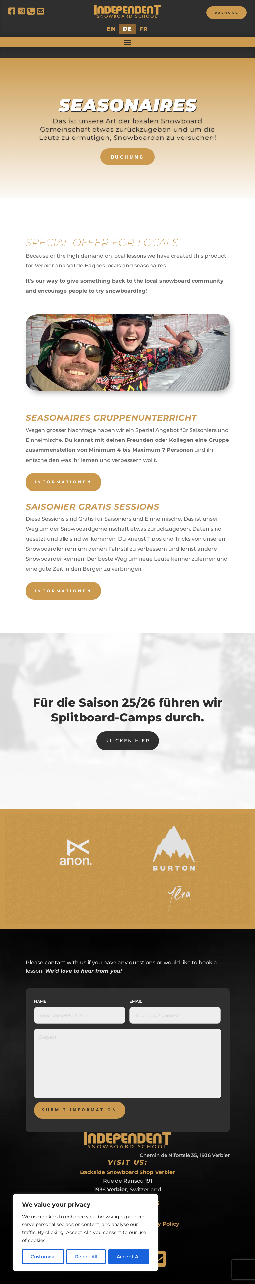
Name (40, 991)
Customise (43, 1257)
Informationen (63, 471)
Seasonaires (128, 94)
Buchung (227, 12)
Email (135, 991)
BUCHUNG (127, 146)
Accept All (129, 1257)
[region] (85, 1232)
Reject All (86, 1257)
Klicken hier (127, 730)
